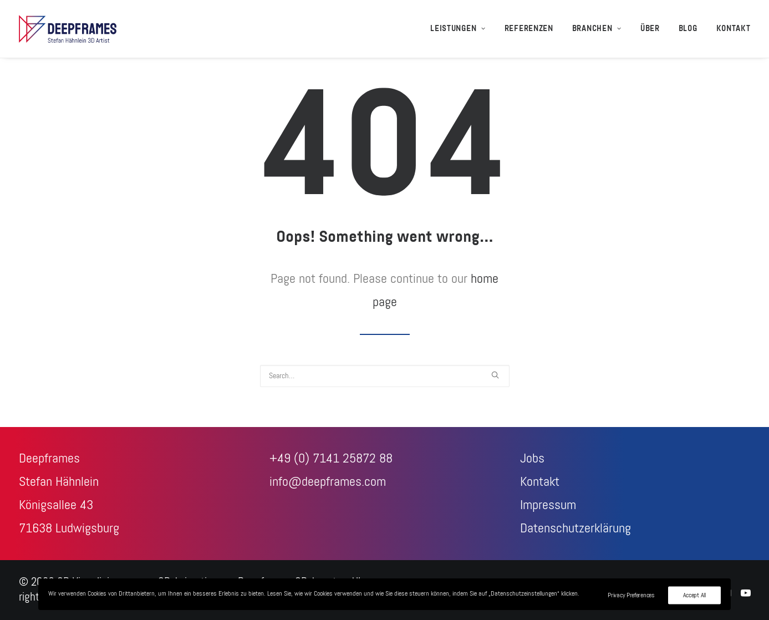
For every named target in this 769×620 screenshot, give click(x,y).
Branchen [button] (597, 29)
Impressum (548, 505)
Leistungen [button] (458, 29)
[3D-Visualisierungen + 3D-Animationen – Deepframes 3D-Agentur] (68, 29)
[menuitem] (461, 29)
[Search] (385, 376)
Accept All (694, 595)
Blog (688, 29)
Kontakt (733, 29)
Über (650, 29)
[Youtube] (746, 594)
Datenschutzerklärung (575, 528)
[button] (495, 375)
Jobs (532, 458)
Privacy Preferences (631, 595)
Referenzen (529, 29)
